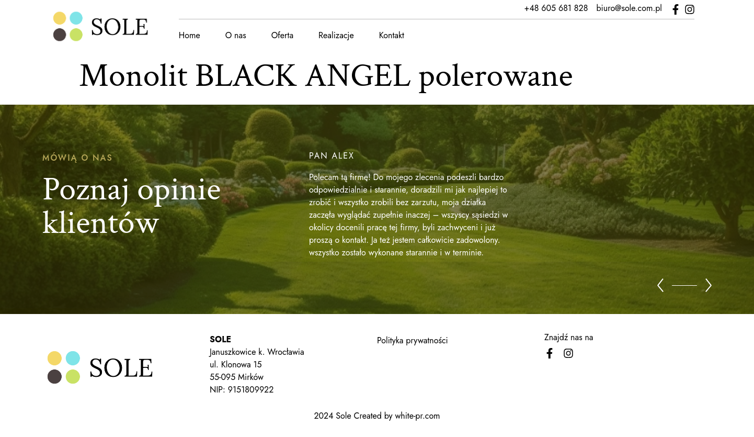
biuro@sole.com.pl (630, 8)
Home (189, 35)
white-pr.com (417, 416)
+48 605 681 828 (557, 8)
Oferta (282, 35)
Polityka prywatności (412, 340)
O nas (235, 35)
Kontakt (391, 35)
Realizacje (335, 35)
